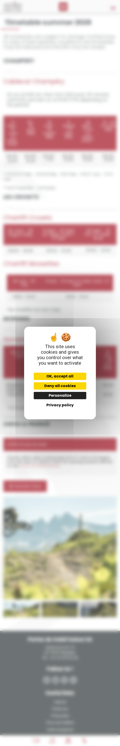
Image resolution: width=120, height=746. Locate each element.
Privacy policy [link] (60, 405)
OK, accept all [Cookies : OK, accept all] (59, 376)
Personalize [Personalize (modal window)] (60, 395)
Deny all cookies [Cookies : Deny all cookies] (60, 385)
